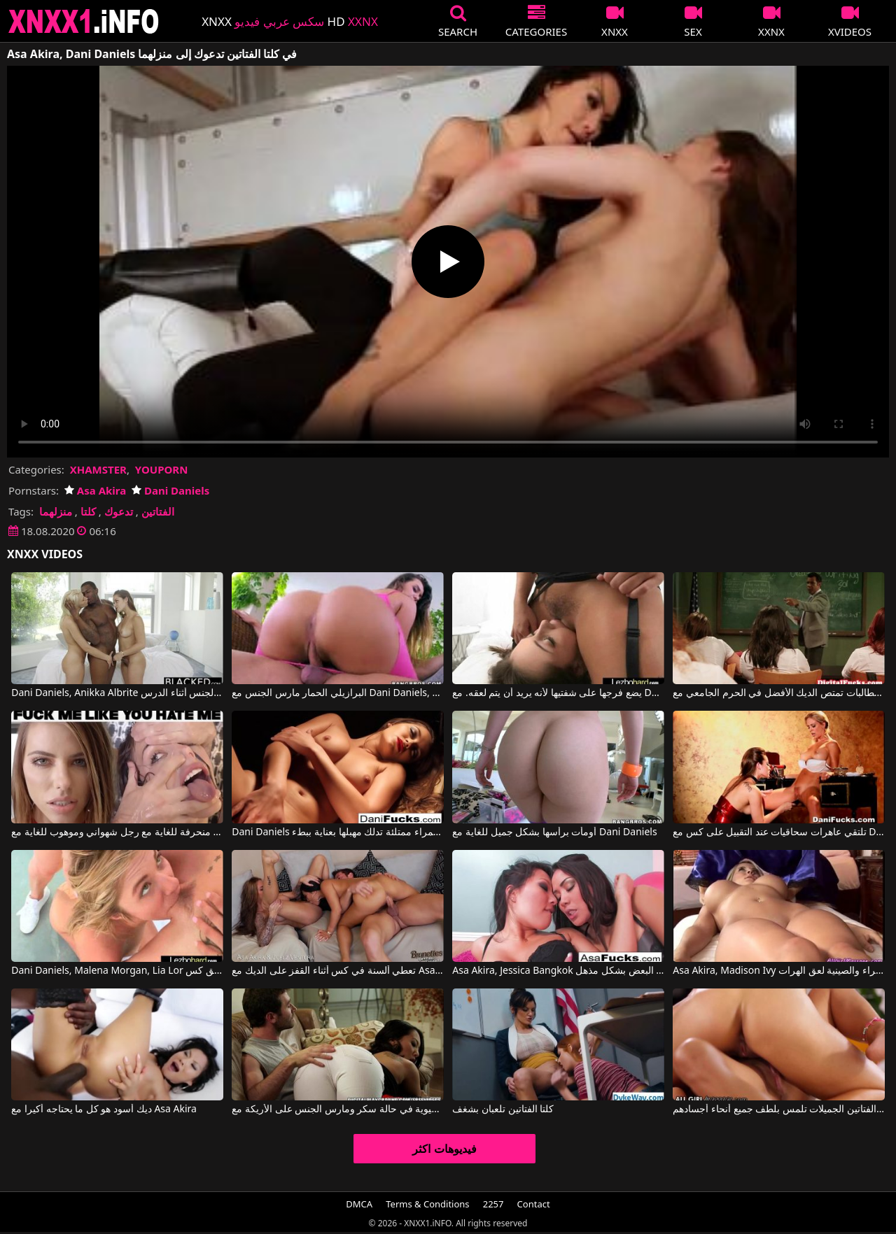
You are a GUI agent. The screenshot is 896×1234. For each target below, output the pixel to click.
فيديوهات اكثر (444, 1148)
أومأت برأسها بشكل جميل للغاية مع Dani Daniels (554, 832)
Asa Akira (95, 490)
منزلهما (55, 511)
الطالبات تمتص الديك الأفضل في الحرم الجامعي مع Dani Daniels (778, 693)
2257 (493, 1204)
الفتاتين (157, 511)
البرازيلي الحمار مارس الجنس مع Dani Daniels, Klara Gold (337, 693)
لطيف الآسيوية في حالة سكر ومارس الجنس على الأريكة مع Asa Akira (337, 1109)
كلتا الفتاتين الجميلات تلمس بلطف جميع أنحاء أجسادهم (778, 1109)
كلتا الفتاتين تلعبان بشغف (503, 1109)
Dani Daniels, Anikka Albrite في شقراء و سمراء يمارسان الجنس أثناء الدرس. (117, 693)
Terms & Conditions (427, 1204)
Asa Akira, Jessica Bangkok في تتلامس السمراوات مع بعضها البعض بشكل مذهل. (558, 971)
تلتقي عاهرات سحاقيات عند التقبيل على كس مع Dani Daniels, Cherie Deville (778, 832)
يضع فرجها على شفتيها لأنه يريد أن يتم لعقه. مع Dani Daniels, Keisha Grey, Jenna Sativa (558, 693)
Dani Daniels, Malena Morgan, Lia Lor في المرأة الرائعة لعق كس (117, 971)
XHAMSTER (98, 469)
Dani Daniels (170, 490)
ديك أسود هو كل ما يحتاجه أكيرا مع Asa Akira (104, 1109)
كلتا (88, 511)
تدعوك (118, 511)
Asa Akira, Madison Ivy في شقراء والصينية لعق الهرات (778, 971)
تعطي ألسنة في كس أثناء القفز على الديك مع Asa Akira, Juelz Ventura (337, 971)
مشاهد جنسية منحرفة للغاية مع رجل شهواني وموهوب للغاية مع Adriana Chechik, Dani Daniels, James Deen (117, 832)
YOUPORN (161, 469)
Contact (533, 1204)
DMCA (359, 1204)
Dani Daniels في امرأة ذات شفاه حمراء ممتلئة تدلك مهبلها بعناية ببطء (337, 832)
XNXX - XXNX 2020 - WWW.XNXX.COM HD (84, 21)
